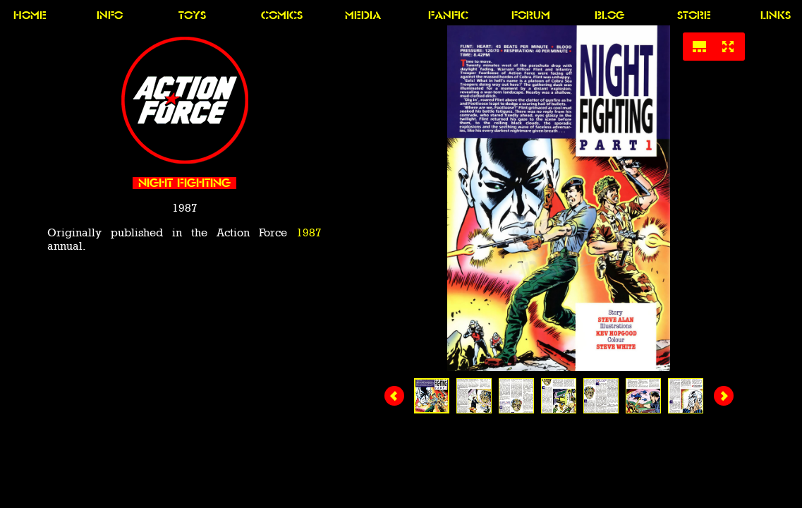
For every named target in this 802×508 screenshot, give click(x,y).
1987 (309, 232)
